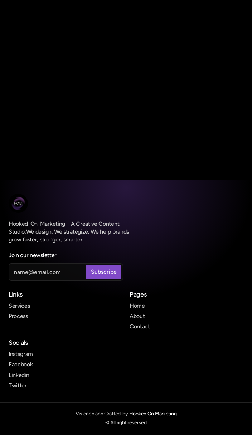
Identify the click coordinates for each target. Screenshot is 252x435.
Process (18, 316)
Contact (140, 326)
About (137, 316)
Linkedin (19, 375)
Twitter (18, 385)
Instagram (21, 354)
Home (137, 305)
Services (19, 305)
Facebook (21, 364)
